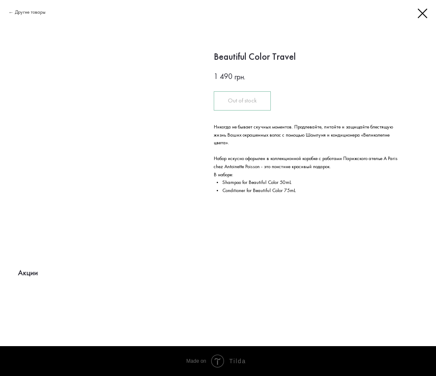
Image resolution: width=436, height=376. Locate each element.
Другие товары (30, 12)
